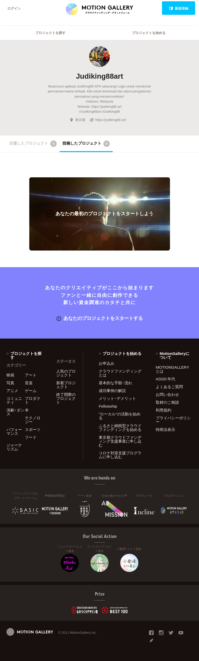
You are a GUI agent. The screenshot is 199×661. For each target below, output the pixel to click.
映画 (10, 375)
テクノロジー (32, 419)
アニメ (12, 390)
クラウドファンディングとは (120, 373)
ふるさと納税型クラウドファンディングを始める (120, 427)
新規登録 (179, 8)
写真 (10, 383)
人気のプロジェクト (66, 373)
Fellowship (108, 406)
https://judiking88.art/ (108, 119)
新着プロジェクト (66, 384)
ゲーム (31, 390)
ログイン (14, 8)
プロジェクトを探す (50, 32)
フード (31, 437)
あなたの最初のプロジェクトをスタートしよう (99, 213)
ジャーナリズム (14, 447)
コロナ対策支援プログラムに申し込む (120, 455)
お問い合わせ (167, 394)
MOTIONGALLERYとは (172, 369)
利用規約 (163, 410)
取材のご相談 (167, 402)
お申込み (106, 363)
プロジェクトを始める (149, 32)
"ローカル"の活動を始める (119, 416)
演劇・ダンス (15, 412)
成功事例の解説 (112, 390)
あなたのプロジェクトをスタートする (99, 317)
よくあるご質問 (169, 386)
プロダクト (32, 400)
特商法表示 (165, 429)
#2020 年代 (165, 379)
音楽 (29, 383)
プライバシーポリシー (173, 419)
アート (31, 375)
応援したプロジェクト (33, 143)
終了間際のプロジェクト (66, 398)
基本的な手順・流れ (115, 383)
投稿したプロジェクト (86, 143)
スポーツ (32, 429)
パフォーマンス (14, 431)
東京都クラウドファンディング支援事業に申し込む (120, 441)
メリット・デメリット (117, 398)
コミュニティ (14, 400)
